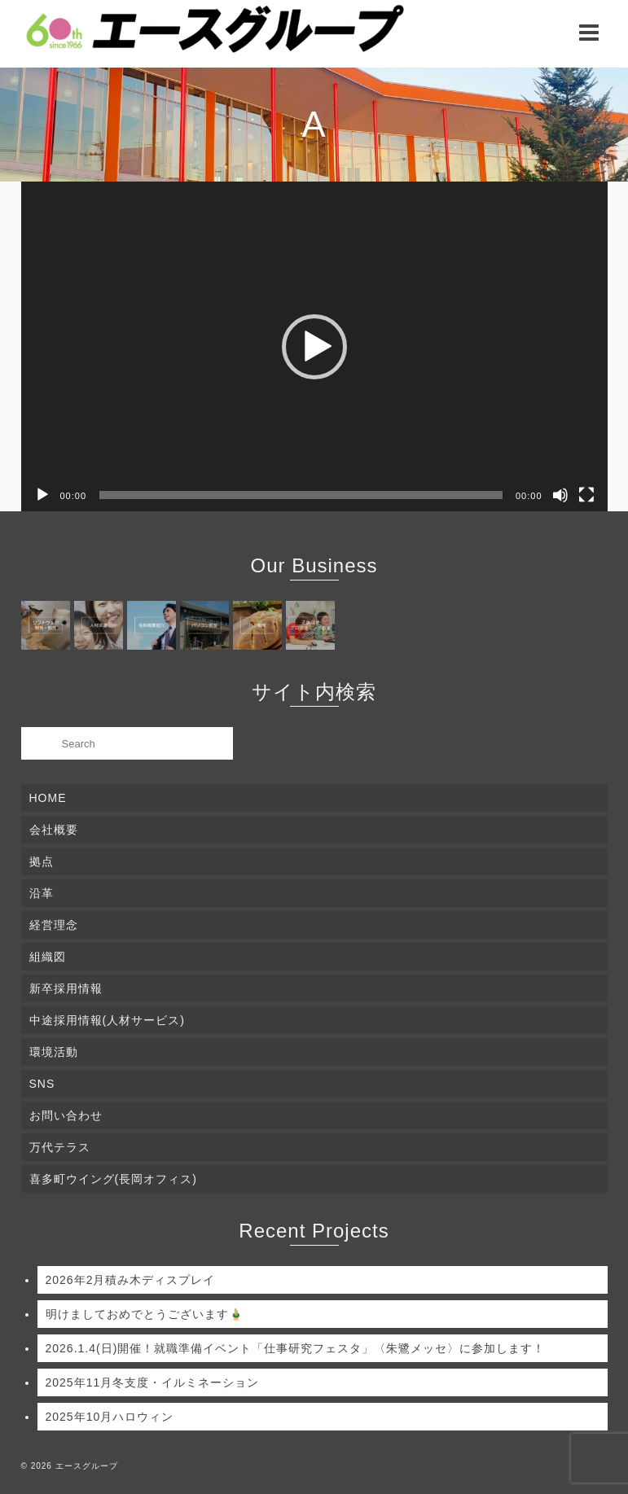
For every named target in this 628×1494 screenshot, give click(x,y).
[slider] (301, 495)
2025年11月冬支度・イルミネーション (153, 1382)
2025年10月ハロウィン (110, 1416)
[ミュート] (560, 495)
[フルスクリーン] (586, 495)
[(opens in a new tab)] (47, 625)
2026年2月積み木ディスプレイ (131, 1279)
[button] (314, 346)
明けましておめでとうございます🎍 (145, 1314)
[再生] (42, 495)
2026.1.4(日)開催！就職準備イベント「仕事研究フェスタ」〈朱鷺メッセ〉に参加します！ (296, 1348)
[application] (314, 346)
